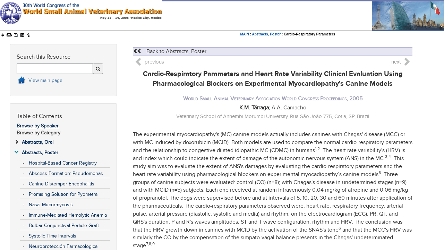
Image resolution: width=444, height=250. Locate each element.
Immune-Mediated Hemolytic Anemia (68, 215)
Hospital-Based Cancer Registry (63, 163)
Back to (169, 51)
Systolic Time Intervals (52, 236)
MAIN (244, 34)
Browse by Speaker (38, 125)
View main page (45, 80)
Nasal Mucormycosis (51, 204)
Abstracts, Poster (266, 34)
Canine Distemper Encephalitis (61, 183)
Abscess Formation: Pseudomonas (66, 173)
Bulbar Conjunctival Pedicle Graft (64, 225)
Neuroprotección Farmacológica (63, 246)
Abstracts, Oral (37, 142)
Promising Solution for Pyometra (63, 194)
